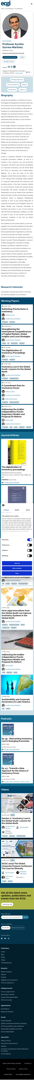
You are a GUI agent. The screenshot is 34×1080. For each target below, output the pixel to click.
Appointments (5, 1006)
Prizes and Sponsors (7, 983)
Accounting (5, 427)
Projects (3, 977)
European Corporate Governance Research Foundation (14, 1050)
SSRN (22, 57)
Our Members (19, 8)
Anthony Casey (10, 315)
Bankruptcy (5, 322)
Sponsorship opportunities (9, 997)
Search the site (5, 914)
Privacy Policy (11, 1069)
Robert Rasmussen (11, 399)
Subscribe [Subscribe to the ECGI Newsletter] (7, 905)
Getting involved (6, 988)
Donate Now (6, 928)
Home (2, 8)
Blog (2, 955)
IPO (8, 343)
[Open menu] (31, 3)
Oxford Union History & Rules (12, 1064)
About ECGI (5, 1037)
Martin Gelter (9, 420)
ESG (3, 709)
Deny (17, 573)
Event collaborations (7, 1032)
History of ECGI (6, 1041)
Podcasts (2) (12, 90)
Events (3, 1017)
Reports (3, 975)
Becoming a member (7, 995)
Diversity (10, 881)
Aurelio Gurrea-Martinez (12, 319)
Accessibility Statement (23, 1075)
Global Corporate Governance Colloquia (13, 1024)
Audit (11, 427)
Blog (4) (24, 85)
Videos (3, 960)
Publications (5, 948)
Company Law (5, 628)
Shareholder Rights (23, 584)
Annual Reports (6, 1054)
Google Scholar (9, 61)
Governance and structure (9, 1044)
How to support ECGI (7, 992)
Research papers (6, 972)
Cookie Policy (8, 1075)
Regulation (21, 427)
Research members (7, 1012)
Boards (15, 427)
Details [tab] (17, 510)
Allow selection (17, 568)
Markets (8, 584)
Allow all (17, 563)
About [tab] (28, 510)
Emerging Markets (14, 378)
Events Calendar (6, 1021)
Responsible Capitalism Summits (11, 1029)
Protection (21, 343)
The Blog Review (6, 963)
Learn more (19, 73)
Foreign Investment (14, 402)
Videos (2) (23, 90)
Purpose (8, 709)
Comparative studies (14, 625)
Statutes (3, 1046)
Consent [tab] (6, 510)
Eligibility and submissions (9, 980)
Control (15, 672)
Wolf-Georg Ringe (9, 878)
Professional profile (10, 57)
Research (4, 968)
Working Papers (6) (17, 80)
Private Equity (14, 343)
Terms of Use (23, 1069)
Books (3, 957)
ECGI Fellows (5, 1009)
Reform (22, 625)
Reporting (28, 427)
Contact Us (27, 1064)
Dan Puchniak (24, 827)
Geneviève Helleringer (23, 873)
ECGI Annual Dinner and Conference (12, 1026)
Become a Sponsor (18, 928)
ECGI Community (6, 1000)
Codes (3, 952)
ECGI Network (10, 8)
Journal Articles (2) (13, 85)
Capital (4, 343)
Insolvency (12, 322)
